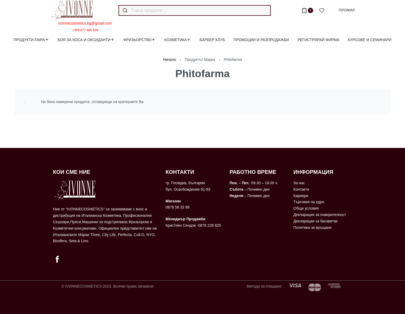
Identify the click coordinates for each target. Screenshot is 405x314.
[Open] (322, 10)
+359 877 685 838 (85, 30)
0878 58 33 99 (178, 207)
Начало (169, 59)
